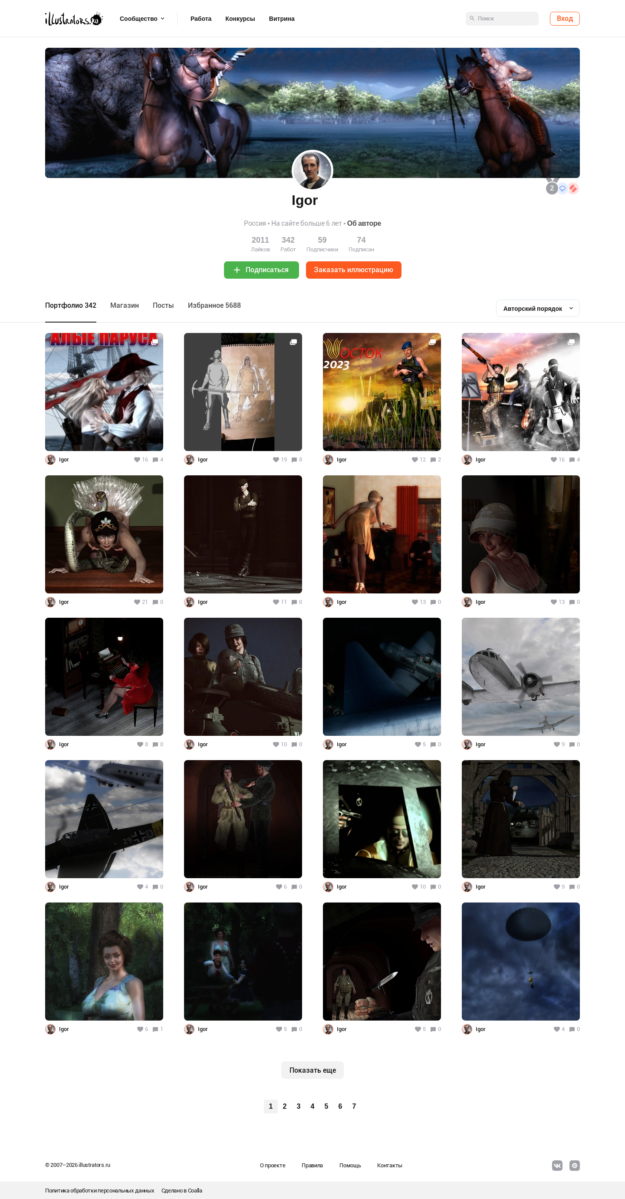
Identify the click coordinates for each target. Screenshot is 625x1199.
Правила (312, 1165)
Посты (163, 305)
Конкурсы (240, 18)
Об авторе (364, 223)
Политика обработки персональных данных (100, 1190)
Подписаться (267, 270)
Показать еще (312, 1070)
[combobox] (538, 308)
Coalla (195, 1190)
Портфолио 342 (70, 305)
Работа (201, 18)
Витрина (282, 18)
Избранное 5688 (214, 305)
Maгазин (124, 305)
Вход (565, 18)
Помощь (350, 1165)
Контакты (389, 1165)
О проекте (272, 1165)
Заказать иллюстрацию (353, 270)
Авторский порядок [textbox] (532, 308)
